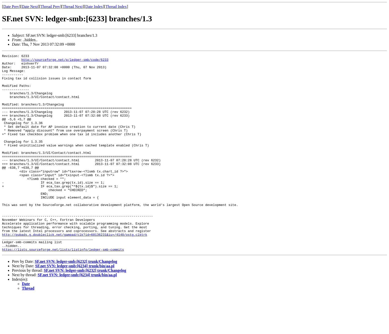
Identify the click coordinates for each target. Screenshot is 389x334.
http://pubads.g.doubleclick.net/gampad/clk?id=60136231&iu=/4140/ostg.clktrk (74, 271)
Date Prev (11, 6)
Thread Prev (50, 6)
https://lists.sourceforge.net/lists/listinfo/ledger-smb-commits (63, 289)
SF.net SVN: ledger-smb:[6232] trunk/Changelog (76, 301)
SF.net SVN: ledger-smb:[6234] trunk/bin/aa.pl (74, 305)
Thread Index (116, 6)
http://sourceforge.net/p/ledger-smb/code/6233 (64, 61)
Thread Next (73, 6)
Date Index (94, 6)
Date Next (30, 6)
